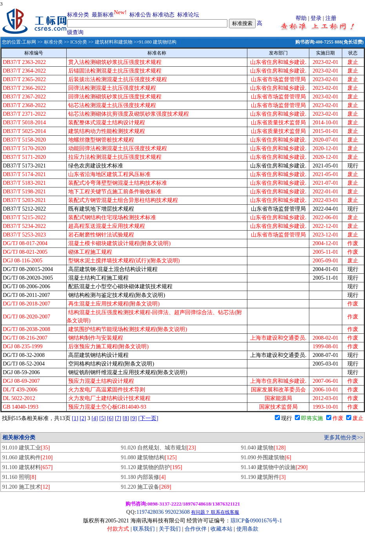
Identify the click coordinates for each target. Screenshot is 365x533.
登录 (316, 18)
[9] (134, 418)
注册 (330, 18)
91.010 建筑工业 (26, 448)
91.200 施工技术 (26, 487)
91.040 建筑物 (263, 448)
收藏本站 (221, 529)
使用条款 (247, 529)
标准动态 (163, 15)
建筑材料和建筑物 (114, 42)
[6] (110, 418)
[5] (102, 418)
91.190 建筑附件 (263, 477)
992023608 (177, 512)
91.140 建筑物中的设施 (274, 467)
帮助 (301, 18)
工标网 (29, 42)
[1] (75, 418)
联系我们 (144, 529)
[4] (94, 418)
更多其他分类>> (343, 437)
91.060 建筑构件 (27, 457)
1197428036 (149, 512)
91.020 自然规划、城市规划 (158, 448)
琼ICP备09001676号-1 (256, 521)
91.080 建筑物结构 (148, 457)
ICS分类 (78, 42)
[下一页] (148, 418)
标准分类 (78, 15)
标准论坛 (188, 15)
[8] (126, 418)
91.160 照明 (19, 477)
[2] (83, 418)
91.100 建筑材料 (27, 467)
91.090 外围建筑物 (266, 457)
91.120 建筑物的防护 (151, 467)
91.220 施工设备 (146, 487)
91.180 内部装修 (143, 477)
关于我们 (170, 529)
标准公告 (140, 15)
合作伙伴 (196, 529)
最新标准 (103, 15)
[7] (118, 418)
